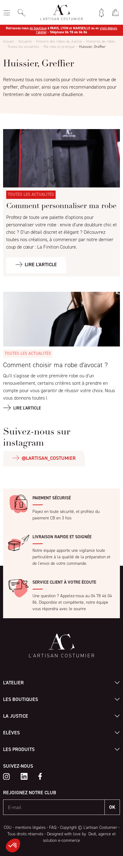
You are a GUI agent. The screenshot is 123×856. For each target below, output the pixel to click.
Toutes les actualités (23, 46)
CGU (7, 827)
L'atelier (13, 682)
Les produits (19, 749)
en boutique (38, 28)
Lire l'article (27, 408)
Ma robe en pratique (59, 46)
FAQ (52, 827)
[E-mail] (54, 807)
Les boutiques (20, 699)
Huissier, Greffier (92, 46)
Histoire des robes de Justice (59, 41)
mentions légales (30, 827)
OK (112, 807)
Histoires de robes (100, 41)
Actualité (25, 41)
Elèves (11, 732)
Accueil (8, 41)
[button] (13, 845)
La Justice (15, 716)
